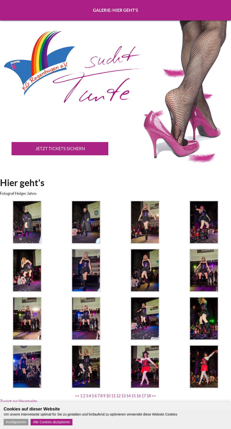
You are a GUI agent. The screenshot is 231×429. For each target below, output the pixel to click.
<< (77, 396)
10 (108, 396)
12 (118, 396)
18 (149, 396)
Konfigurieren (16, 422)
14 (128, 396)
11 (113, 396)
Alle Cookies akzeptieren (51, 422)
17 (143, 396)
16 (138, 396)
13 (123, 396)
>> (154, 396)
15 (133, 396)
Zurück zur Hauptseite (18, 401)
